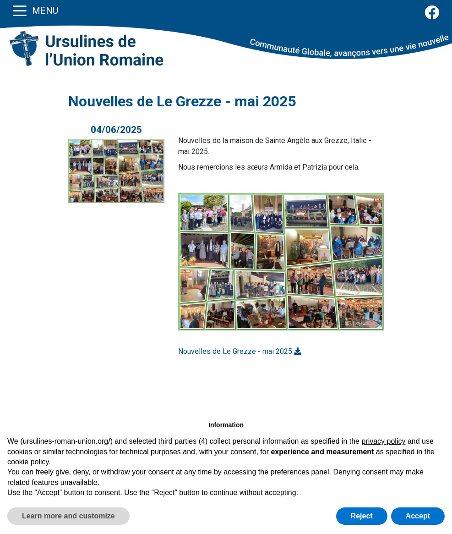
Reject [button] (362, 516)
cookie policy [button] (28, 462)
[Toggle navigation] (19, 10)
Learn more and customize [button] (68, 516)
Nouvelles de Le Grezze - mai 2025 (239, 351)
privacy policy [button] (383, 441)
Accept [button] (418, 516)
